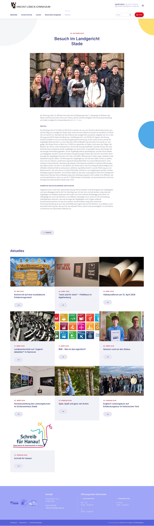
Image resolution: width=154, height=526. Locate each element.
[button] (143, 5)
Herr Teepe (77, 120)
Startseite (13, 15)
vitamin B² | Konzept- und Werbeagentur (132, 522)
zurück (47, 233)
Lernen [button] (38, 15)
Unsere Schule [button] (26, 15)
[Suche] (124, 15)
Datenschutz (23, 522)
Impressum (13, 522)
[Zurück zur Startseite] (31, 5)
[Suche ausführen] (130, 15)
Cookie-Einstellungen (36, 522)
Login (139, 15)
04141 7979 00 (131, 4)
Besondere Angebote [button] (53, 15)
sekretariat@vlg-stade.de (127, 6)
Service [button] (67, 15)
